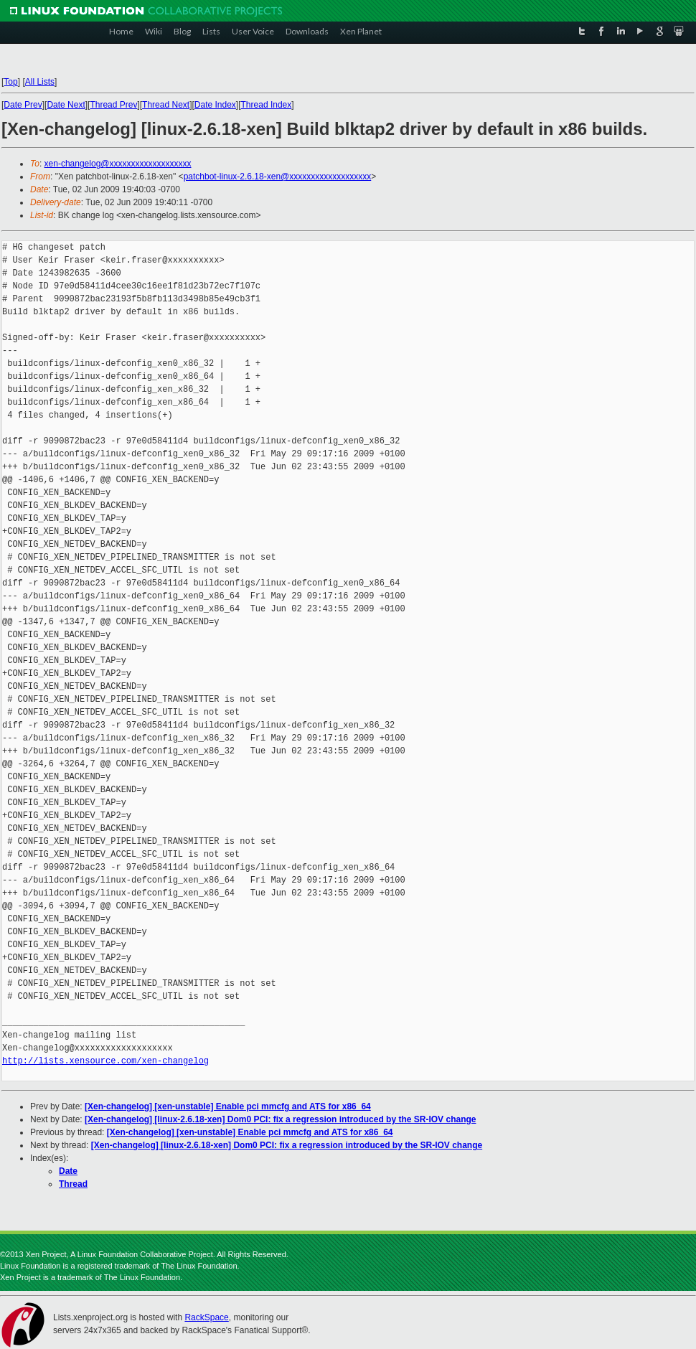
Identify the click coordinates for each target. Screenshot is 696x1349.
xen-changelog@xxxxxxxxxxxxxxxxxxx (118, 164)
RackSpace (206, 1317)
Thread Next (165, 105)
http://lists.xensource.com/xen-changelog (105, 1061)
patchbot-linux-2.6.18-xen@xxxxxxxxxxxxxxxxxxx (278, 176)
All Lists (40, 82)
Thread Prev (113, 105)
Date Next (66, 105)
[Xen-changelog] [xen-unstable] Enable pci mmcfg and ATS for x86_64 (228, 1106)
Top (10, 82)
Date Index (215, 105)
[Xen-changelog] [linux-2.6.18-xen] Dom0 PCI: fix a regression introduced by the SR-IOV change (280, 1119)
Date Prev (23, 105)
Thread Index (266, 105)
